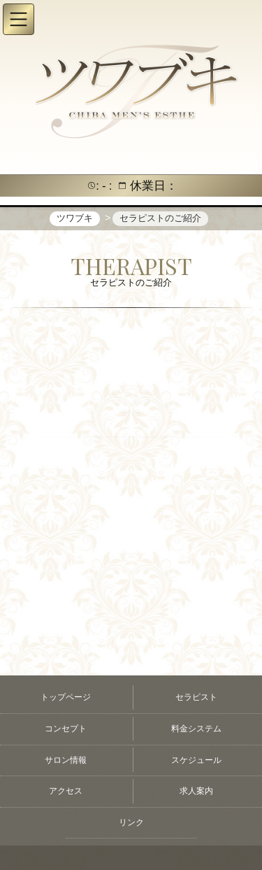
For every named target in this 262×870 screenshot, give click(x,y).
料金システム (196, 729)
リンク (131, 822)
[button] (18, 19)
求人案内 (196, 791)
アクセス (65, 791)
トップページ (66, 697)
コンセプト (66, 729)
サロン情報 (66, 760)
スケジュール (196, 760)
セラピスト (196, 697)
